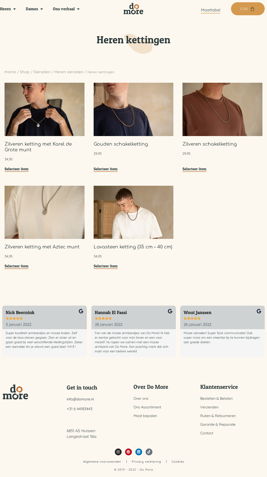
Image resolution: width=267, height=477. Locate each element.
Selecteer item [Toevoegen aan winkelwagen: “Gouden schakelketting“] (106, 169)
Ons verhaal (66, 9)
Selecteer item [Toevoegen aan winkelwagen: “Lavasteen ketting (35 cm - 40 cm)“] (106, 266)
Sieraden (42, 72)
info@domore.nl (80, 399)
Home (10, 72)
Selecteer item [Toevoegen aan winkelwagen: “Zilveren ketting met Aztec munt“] (16, 266)
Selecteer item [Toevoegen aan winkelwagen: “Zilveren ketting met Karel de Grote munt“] (16, 169)
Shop (25, 72)
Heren (8, 9)
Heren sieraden (68, 72)
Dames (34, 9)
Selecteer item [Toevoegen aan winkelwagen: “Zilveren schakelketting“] (194, 169)
